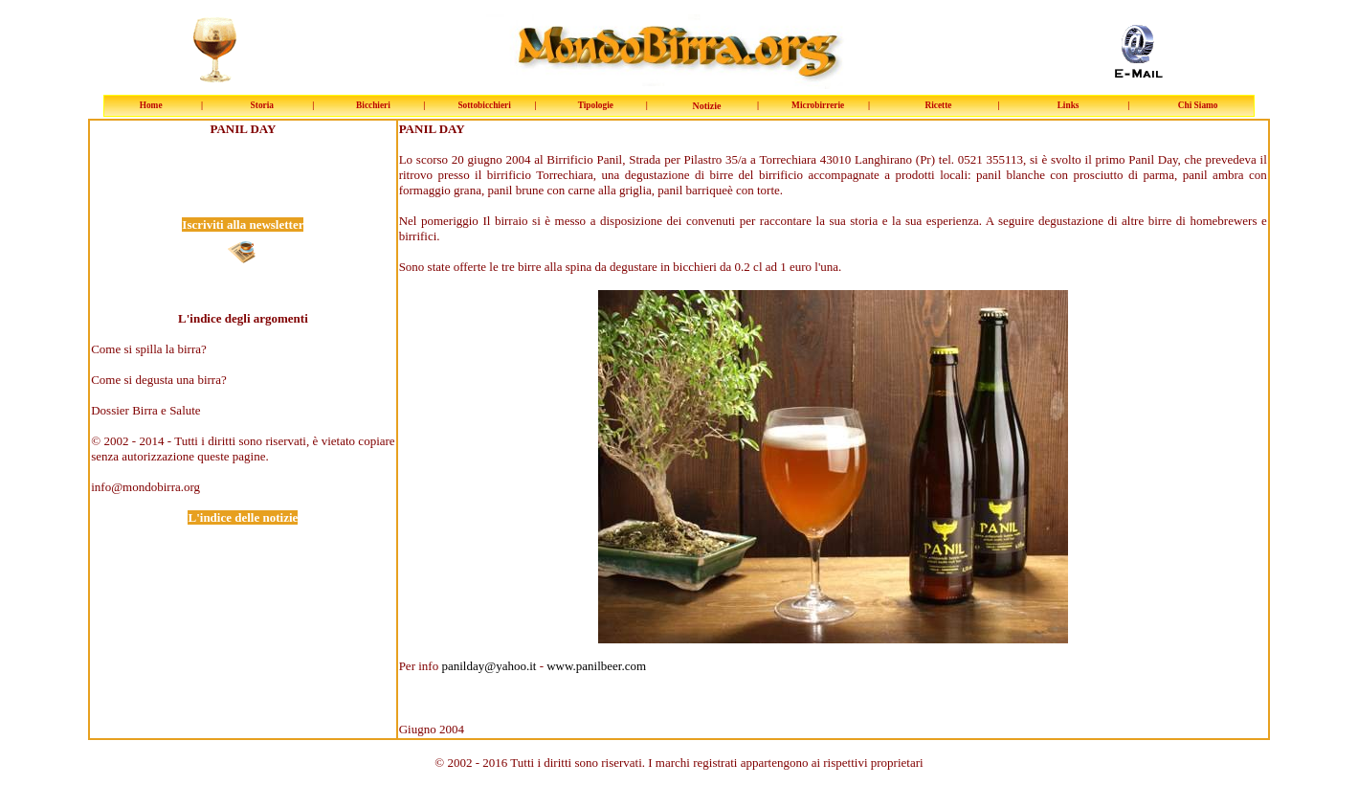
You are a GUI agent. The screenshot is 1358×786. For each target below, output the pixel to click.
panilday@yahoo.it (488, 666)
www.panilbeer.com (596, 666)
